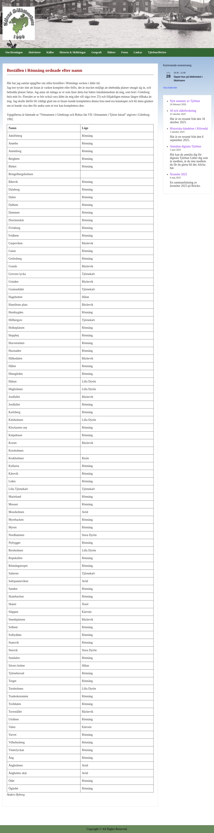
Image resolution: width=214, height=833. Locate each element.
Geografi (96, 52)
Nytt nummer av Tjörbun (185, 101)
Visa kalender (170, 87)
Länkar (138, 52)
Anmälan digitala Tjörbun (185, 146)
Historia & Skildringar (73, 52)
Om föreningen (14, 52)
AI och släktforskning (183, 110)
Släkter (111, 52)
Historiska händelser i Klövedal (189, 128)
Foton (124, 52)
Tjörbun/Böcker (157, 52)
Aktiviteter (34, 52)
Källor (50, 52)
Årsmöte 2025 (178, 174)
